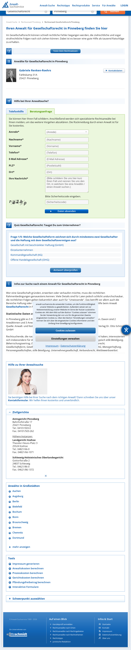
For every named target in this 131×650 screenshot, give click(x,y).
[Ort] (67, 172)
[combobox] (67, 132)
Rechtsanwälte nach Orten (64, 628)
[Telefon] (67, 152)
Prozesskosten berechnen (27, 573)
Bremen (16, 527)
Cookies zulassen (65, 330)
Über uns (106, 638)
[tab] (16, 111)
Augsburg (17, 496)
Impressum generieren (25, 563)
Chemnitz (17, 532)
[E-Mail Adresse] (67, 159)
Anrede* (14, 131)
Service (96, 5)
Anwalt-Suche (47, 5)
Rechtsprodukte (81, 5)
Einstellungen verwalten (65, 338)
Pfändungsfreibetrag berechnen (31, 582)
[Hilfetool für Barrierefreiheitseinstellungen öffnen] (126, 330)
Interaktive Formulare (25, 586)
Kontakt (105, 627)
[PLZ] (67, 165)
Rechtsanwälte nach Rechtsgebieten (68, 631)
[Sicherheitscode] (67, 202)
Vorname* (15, 146)
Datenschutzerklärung (72, 345)
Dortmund (18, 537)
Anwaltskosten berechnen (28, 568)
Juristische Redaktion (62, 641)
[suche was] (25, 14)
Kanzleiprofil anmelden (63, 624)
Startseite (106, 624)
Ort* (11, 172)
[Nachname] (67, 139)
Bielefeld (17, 506)
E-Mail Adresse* (18, 159)
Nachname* (16, 139)
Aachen (16, 491)
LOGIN (124, 5)
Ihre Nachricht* (18, 178)
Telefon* (14, 152)
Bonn (15, 517)
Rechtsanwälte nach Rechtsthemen (68, 635)
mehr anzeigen (21, 546)
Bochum (17, 511)
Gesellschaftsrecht (17, 306)
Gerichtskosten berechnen (28, 577)
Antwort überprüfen (66, 270)
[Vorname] (67, 146)
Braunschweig (20, 522)
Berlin (15, 501)
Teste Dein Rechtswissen (65, 51)
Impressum (52, 345)
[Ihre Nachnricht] (67, 184)
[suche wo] (72, 14)
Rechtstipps (63, 5)
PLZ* (12, 165)
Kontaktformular (18, 400)
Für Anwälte (108, 5)
